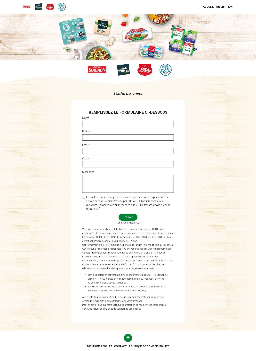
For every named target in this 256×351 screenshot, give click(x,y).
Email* (86, 145)
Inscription (225, 6)
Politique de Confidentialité (117, 309)
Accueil (209, 6)
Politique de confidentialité (149, 346)
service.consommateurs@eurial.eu (117, 286)
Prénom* (87, 131)
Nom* (85, 118)
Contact (120, 346)
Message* (88, 172)
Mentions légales (99, 346)
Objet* (85, 158)
